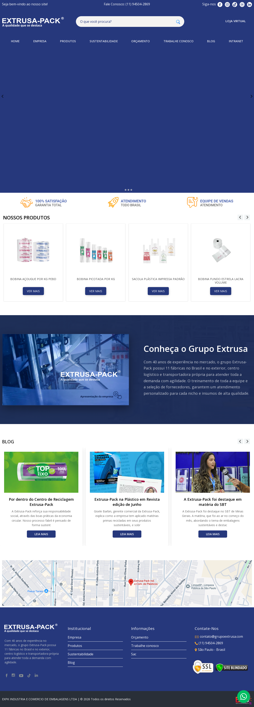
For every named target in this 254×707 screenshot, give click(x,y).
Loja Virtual (235, 21)
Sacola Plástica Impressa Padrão (158, 279)
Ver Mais (33, 291)
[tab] (122, 190)
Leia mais (41, 534)
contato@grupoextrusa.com (219, 636)
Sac (133, 654)
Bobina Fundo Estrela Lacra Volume (220, 280)
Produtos (75, 645)
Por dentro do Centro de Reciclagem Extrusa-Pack (41, 502)
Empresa (74, 637)
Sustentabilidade (80, 654)
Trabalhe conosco (145, 645)
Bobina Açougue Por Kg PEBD (33, 279)
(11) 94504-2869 (209, 643)
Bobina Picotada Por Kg (96, 279)
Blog (71, 662)
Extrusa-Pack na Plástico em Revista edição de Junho (127, 502)
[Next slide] (251, 96)
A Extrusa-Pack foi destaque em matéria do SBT (213, 502)
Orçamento (139, 637)
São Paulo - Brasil (210, 649)
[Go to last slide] (3, 96)
